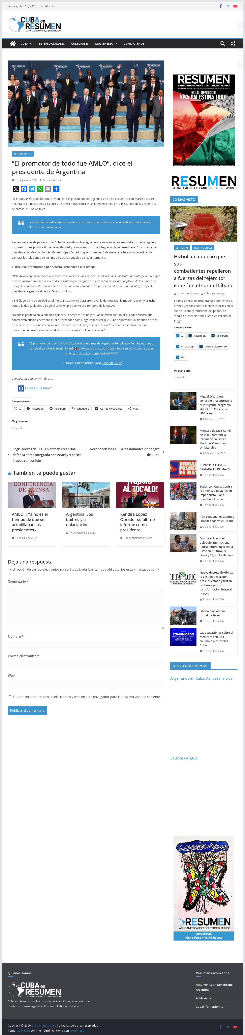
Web (11, 675)
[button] (30, 43)
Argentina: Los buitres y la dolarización (79, 519)
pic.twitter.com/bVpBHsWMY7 (98, 353)
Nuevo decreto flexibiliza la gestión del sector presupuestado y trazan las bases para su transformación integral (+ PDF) (216, 583)
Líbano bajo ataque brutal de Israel (213, 613)
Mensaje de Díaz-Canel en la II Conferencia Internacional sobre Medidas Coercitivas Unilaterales (215, 439)
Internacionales (52, 43)
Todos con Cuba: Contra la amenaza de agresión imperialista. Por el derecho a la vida (216, 493)
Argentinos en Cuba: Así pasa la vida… (202, 678)
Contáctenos (134, 43)
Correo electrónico (23, 656)
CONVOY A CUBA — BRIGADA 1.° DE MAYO (215, 467)
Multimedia (104, 43)
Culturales (80, 43)
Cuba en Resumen (52, 180)
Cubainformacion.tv (209, 1006)
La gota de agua (183, 758)
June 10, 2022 (112, 363)
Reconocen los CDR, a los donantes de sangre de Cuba (127, 452)
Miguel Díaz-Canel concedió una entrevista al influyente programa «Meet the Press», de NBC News (216, 405)
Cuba (24, 43)
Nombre (15, 636)
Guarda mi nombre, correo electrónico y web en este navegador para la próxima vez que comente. (87, 697)
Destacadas (182, 247)
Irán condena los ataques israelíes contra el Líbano (217, 519)
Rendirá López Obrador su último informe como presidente (137, 522)
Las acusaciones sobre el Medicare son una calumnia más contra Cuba (216, 639)
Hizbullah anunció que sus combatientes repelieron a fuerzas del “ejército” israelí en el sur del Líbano (204, 271)
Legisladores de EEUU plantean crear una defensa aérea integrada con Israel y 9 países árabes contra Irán (44, 455)
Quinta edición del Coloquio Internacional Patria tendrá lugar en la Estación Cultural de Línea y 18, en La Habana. (217, 546)
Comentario (18, 581)
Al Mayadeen (205, 998)
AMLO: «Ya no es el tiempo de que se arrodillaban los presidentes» (30, 522)
